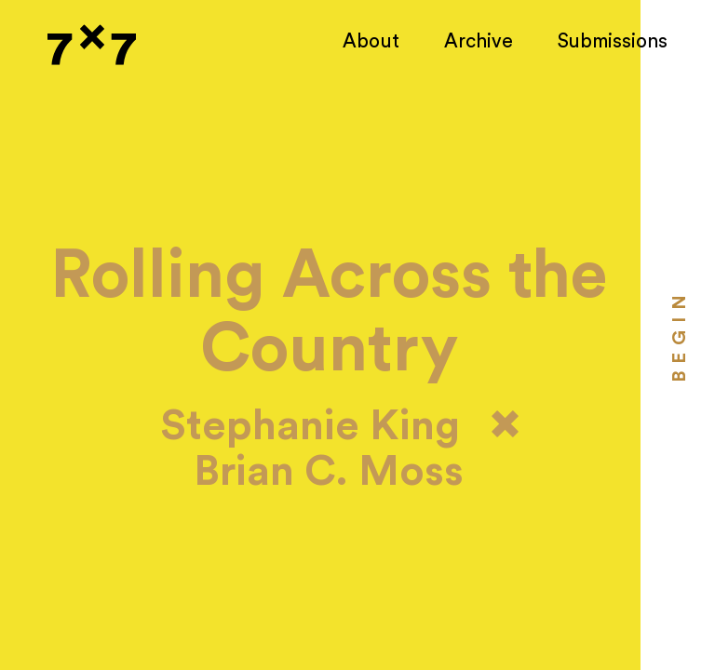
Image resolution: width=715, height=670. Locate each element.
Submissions (613, 41)
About (371, 41)
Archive (478, 41)
